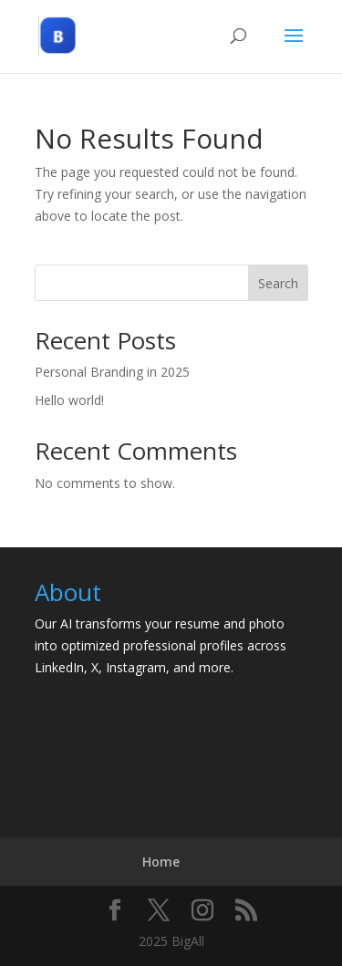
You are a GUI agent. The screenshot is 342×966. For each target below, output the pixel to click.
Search (278, 283)
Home (161, 861)
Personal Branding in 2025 (112, 371)
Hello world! (69, 400)
